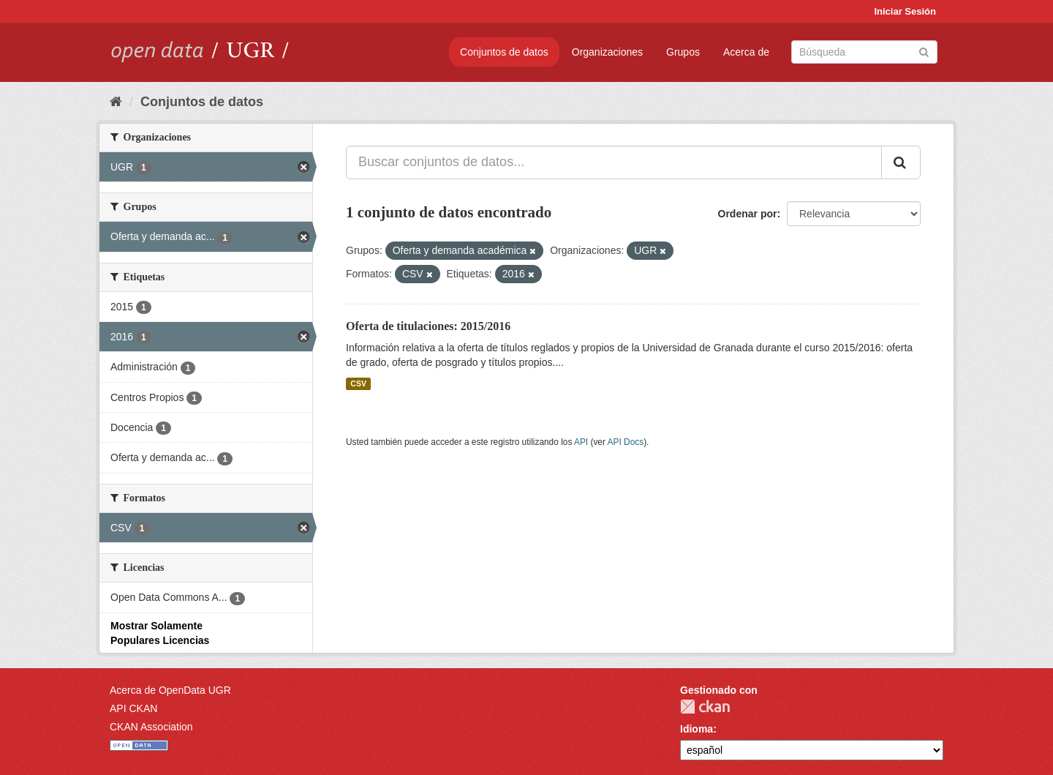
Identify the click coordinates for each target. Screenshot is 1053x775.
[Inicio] (116, 101)
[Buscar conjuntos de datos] (864, 52)
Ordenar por (747, 214)
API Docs (626, 442)
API (581, 442)
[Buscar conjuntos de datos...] (614, 162)
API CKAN (133, 708)
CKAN (705, 706)
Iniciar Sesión (905, 11)
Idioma (696, 729)
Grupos (683, 52)
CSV (358, 383)
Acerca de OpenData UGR (170, 690)
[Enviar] (924, 51)
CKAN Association (151, 727)
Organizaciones (607, 52)
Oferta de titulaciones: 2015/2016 (428, 326)
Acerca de (746, 52)
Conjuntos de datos (504, 52)
